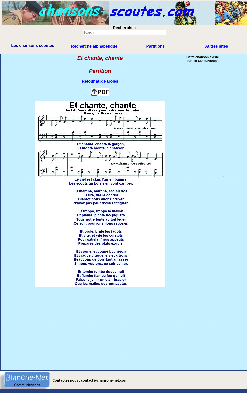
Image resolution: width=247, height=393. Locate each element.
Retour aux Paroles (100, 81)
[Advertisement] (108, 332)
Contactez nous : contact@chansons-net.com (90, 380)
